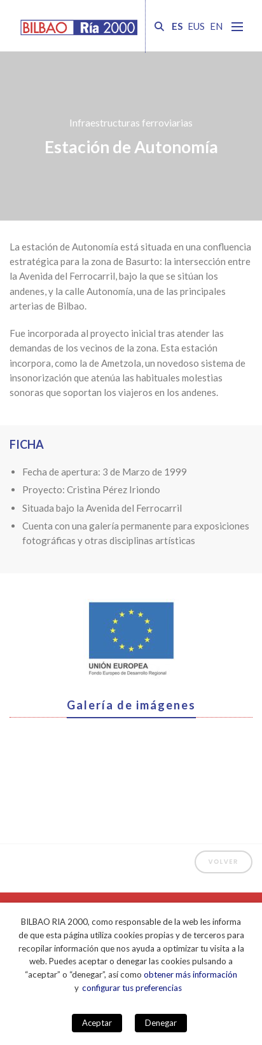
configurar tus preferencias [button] (132, 988)
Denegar (161, 1023)
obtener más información (190, 974)
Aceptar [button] (97, 1023)
